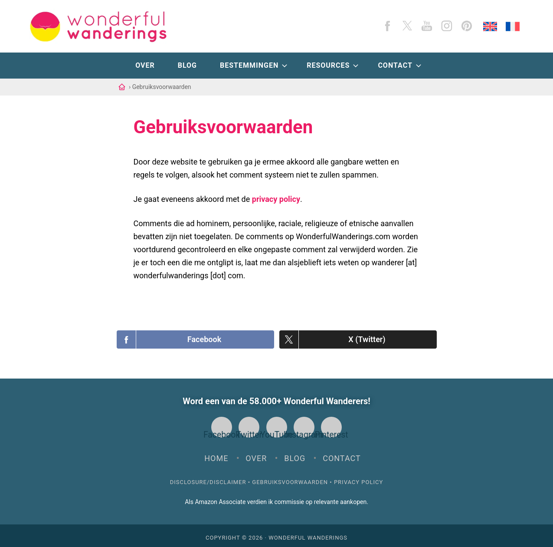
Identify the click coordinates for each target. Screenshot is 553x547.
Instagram (304, 427)
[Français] (512, 26)
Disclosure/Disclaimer (208, 478)
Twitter (249, 427)
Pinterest (331, 427)
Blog (294, 454)
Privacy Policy (358, 478)
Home (216, 454)
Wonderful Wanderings (307, 534)
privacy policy (276, 199)
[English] (490, 26)
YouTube (276, 427)
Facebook (221, 427)
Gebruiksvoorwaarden (290, 478)
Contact (342, 454)
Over (256, 454)
